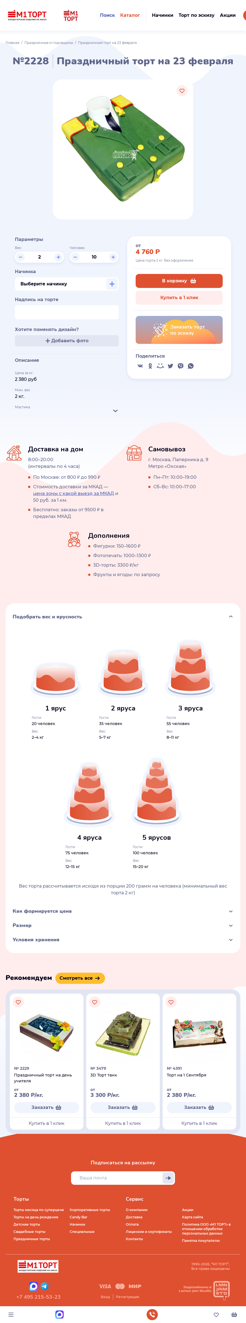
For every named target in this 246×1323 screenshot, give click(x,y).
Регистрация (127, 1297)
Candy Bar (78, 1217)
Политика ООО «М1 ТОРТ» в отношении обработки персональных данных (206, 1228)
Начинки (77, 1224)
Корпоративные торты (90, 1210)
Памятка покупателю (201, 1240)
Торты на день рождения (35, 1217)
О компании (136, 1210)
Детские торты (26, 1224)
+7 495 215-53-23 (38, 1297)
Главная (12, 43)
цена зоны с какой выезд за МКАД (73, 493)
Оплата (132, 1224)
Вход (105, 1297)
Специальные (82, 1232)
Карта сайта (192, 1217)
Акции (187, 1210)
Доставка (134, 1217)
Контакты (134, 1239)
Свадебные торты (29, 1232)
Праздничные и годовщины (48, 43)
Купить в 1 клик (179, 297)
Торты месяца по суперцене (38, 1210)
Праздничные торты (31, 1239)
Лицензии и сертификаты (149, 1232)
